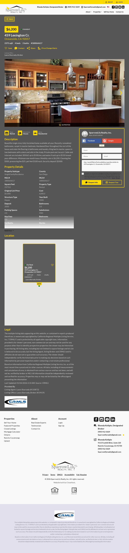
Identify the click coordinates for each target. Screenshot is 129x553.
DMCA (59, 475)
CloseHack (71, 482)
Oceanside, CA (13, 38)
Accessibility (69, 475)
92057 (26, 38)
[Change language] (108, 7)
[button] (91, 182)
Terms (113, 178)
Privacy (118, 178)
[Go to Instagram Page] (116, 7)
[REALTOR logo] (74, 490)
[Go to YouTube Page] (119, 7)
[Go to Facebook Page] (113, 7)
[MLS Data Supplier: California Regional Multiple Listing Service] (64, 515)
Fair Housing (81, 475)
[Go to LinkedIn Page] (123, 7)
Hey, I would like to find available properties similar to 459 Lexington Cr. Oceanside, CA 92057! (102, 165)
